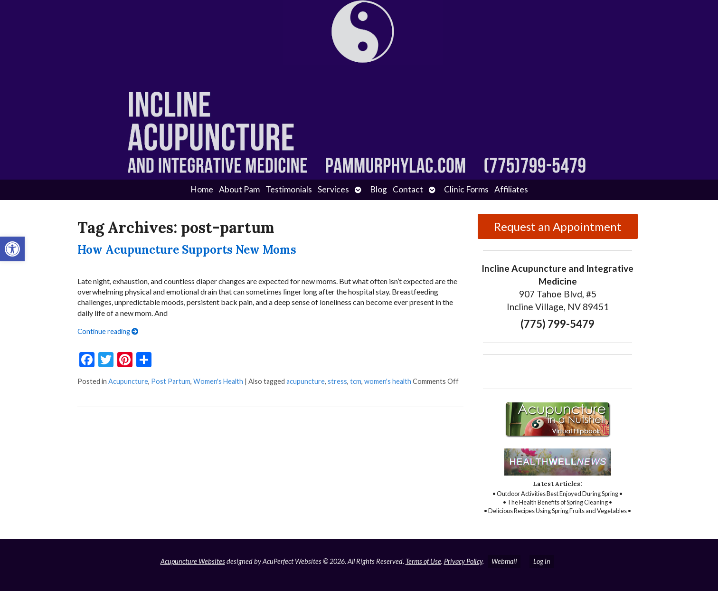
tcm (355, 381)
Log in (541, 561)
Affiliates (511, 189)
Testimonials (288, 189)
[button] (12, 249)
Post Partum (170, 381)
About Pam (239, 189)
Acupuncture (128, 381)
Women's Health (218, 381)
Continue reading (107, 331)
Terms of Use (423, 561)
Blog (378, 189)
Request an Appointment (558, 226)
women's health (387, 381)
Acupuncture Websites (193, 561)
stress (337, 381)
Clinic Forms (466, 189)
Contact (408, 189)
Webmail (504, 561)
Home (201, 189)
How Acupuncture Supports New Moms (186, 249)
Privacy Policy (463, 561)
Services (333, 189)
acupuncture (305, 381)
